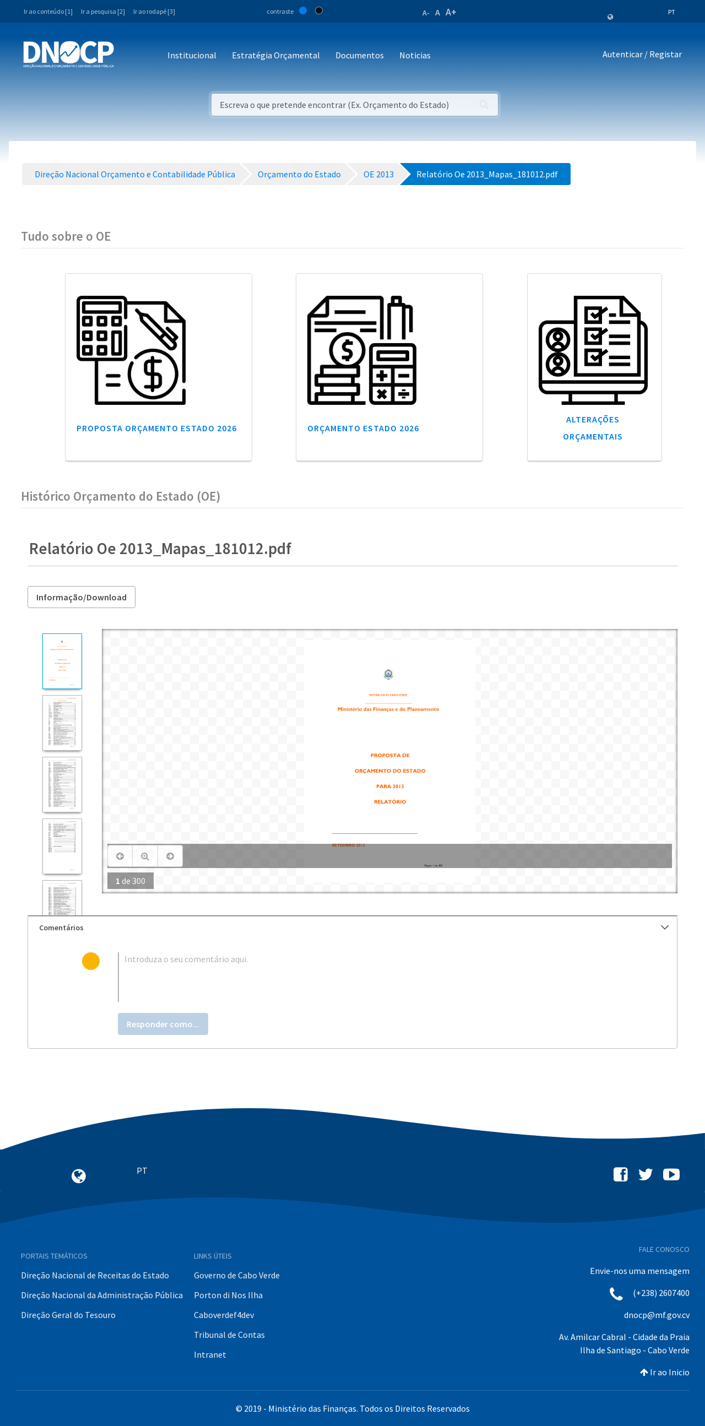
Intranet (210, 1354)
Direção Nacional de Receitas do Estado (95, 1275)
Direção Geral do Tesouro (68, 1314)
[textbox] (370, 977)
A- (426, 13)
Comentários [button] (354, 927)
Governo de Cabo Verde (237, 1275)
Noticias (415, 55)
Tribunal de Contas (229, 1334)
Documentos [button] (359, 55)
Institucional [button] (191, 55)
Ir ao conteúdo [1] (48, 11)
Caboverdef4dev (224, 1314)
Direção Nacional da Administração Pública (102, 1294)
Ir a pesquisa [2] (103, 11)
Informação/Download (81, 597)
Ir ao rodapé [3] (154, 11)
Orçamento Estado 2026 (363, 427)
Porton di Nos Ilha (228, 1294)
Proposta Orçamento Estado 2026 (157, 427)
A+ (451, 12)
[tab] (352, 928)
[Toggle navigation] (128, 56)
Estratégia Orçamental (276, 55)
